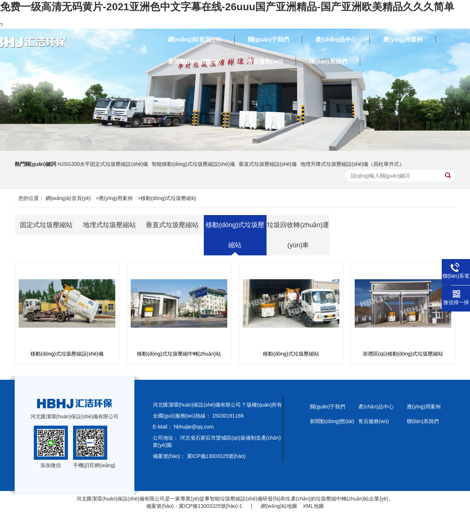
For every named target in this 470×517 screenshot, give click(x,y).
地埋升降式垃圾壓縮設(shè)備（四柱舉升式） (352, 164)
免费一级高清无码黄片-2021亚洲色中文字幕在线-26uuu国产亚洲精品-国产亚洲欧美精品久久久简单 (227, 6)
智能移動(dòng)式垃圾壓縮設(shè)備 (193, 164)
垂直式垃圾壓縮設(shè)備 (268, 164)
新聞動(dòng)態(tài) (332, 421)
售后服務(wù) (373, 421)
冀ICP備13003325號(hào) (216, 456)
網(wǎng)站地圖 (279, 506)
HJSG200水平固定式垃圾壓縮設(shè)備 (103, 164)
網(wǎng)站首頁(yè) (68, 198)
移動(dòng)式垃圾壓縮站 (168, 198)
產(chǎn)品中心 (376, 406)
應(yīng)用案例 (116, 198)
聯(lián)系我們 (423, 421)
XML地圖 (313, 506)
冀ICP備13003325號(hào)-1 (210, 506)
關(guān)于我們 (327, 406)
